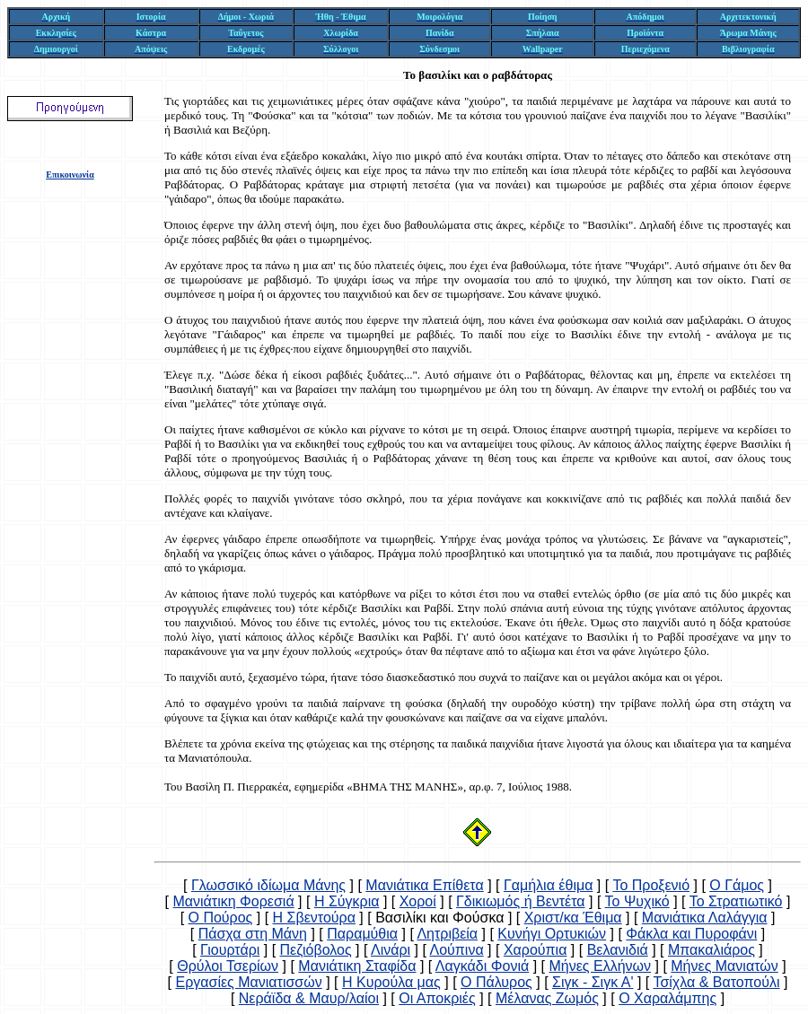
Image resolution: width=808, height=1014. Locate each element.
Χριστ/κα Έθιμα (573, 917)
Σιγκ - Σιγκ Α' (592, 982)
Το (409, 75)
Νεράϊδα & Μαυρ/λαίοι (309, 998)
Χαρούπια (535, 949)
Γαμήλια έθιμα (548, 885)
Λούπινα (456, 949)
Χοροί (418, 901)
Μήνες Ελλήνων (600, 966)
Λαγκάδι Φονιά (482, 966)
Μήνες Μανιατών (724, 966)
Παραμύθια (362, 933)
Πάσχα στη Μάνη (252, 933)
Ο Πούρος (221, 917)
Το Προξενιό (650, 885)
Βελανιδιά (617, 949)
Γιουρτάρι (229, 949)
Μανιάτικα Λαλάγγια (705, 917)
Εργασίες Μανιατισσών (248, 982)
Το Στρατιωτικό (736, 901)
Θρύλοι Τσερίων (227, 966)
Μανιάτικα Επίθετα (424, 885)
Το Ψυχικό (637, 901)
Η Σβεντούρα (314, 917)
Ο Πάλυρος (496, 982)
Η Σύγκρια (347, 901)
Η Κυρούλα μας (391, 982)
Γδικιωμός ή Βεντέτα (520, 901)
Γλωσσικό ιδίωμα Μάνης (268, 885)
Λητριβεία (447, 933)
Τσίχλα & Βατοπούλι (716, 982)
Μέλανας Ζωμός (547, 998)
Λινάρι (390, 949)
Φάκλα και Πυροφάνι (691, 933)
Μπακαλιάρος (711, 949)
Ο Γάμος (736, 885)
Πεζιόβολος (316, 949)
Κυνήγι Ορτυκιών (551, 933)
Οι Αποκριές (437, 998)
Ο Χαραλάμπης (667, 998)
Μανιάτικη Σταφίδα (357, 966)
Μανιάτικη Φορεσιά (233, 901)
